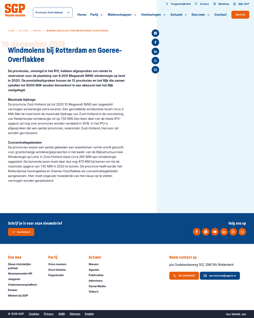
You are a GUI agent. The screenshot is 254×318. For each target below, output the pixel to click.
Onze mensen (59, 264)
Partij (97, 15)
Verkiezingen (153, 15)
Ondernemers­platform (24, 284)
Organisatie (57, 275)
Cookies (34, 313)
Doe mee (201, 15)
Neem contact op (185, 257)
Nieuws (37, 30)
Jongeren (16, 279)
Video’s (95, 291)
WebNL (236, 314)
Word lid (240, 14)
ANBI (61, 313)
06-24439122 (184, 275)
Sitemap (75, 313)
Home (81, 14)
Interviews (97, 280)
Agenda (96, 270)
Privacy (49, 313)
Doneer (14, 290)
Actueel (179, 15)
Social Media (99, 286)
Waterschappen (122, 15)
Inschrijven (21, 232)
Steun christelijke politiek (25, 266)
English (89, 313)
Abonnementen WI (22, 273)
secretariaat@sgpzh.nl (220, 275)
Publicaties (98, 275)
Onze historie (58, 270)
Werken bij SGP (20, 295)
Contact (220, 14)
